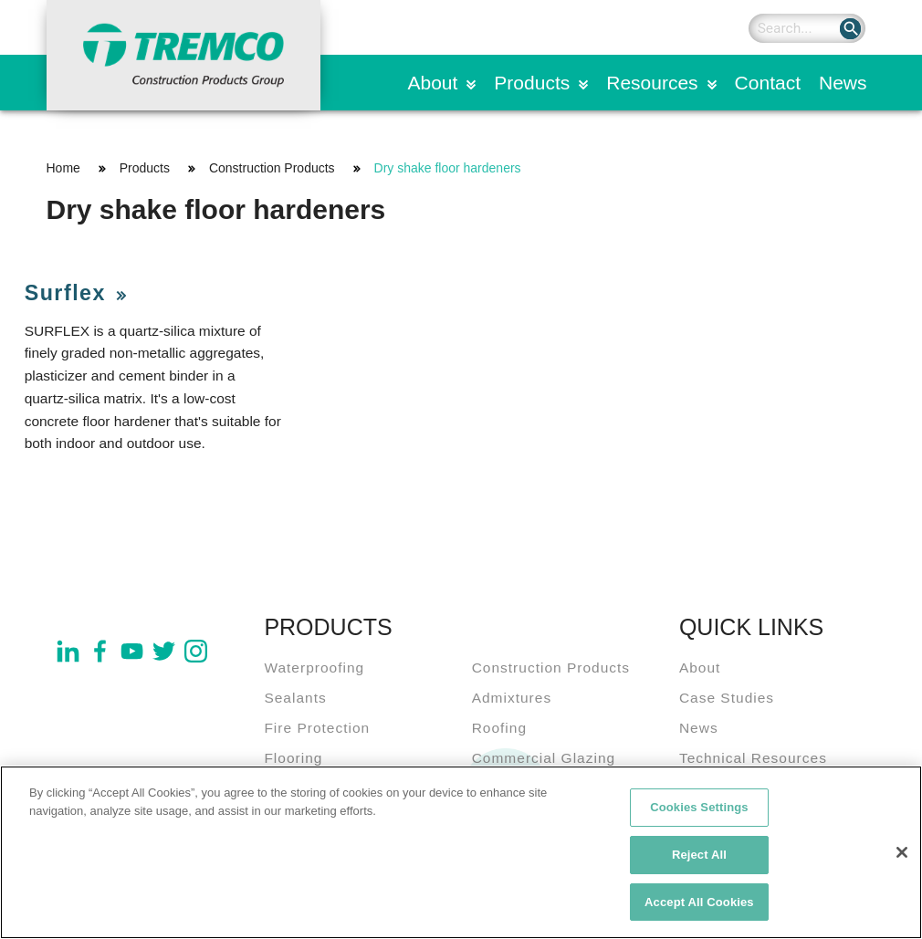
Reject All (699, 862)
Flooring (293, 758)
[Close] (902, 860)
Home (63, 168)
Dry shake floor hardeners (447, 168)
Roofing (499, 728)
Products (532, 82)
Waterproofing (314, 667)
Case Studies (726, 697)
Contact (768, 82)
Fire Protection (317, 728)
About (432, 82)
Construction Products (272, 168)
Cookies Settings (699, 814)
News (843, 82)
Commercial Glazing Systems (544, 769)
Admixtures (512, 697)
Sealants (295, 697)
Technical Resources (753, 758)
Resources (651, 82)
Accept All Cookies (699, 909)
